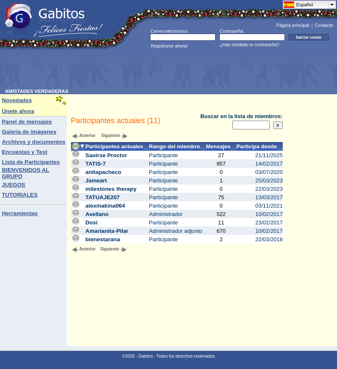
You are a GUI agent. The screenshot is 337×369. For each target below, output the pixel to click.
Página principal (292, 25)
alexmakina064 (105, 206)
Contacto (324, 25)
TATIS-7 (95, 164)
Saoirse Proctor (106, 155)
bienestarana (102, 239)
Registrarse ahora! (169, 45)
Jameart (96, 180)
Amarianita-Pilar (106, 231)
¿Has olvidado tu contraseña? (249, 44)
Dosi (91, 222)
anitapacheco (103, 172)
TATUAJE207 (102, 197)
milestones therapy (110, 189)
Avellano (96, 214)
